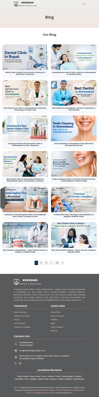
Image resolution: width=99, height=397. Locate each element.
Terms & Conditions (34, 393)
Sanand (53, 379)
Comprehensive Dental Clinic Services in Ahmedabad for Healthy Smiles (74, 73)
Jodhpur (50, 376)
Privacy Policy (49, 393)
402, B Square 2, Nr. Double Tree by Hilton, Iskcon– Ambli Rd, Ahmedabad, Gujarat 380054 (44, 357)
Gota (43, 376)
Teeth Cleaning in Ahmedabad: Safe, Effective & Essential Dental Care (74, 144)
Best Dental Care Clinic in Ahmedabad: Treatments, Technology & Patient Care (25, 109)
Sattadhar (19, 379)
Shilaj (40, 379)
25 (57, 263)
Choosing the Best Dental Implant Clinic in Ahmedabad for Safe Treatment (25, 144)
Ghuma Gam (34, 376)
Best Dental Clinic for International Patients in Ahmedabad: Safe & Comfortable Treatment (25, 180)
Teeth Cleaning (20, 312)
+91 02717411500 (26, 345)
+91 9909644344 (26, 342)
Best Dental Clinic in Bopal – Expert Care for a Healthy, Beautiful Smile (74, 251)
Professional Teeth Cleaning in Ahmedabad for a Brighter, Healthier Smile (74, 216)
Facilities (54, 319)
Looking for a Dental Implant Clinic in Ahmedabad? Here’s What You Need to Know (25, 216)
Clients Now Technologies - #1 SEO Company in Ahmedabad (58, 390)
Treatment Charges (22, 327)
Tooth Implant (19, 323)
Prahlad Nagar (67, 376)
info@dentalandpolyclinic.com (32, 350)
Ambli (19, 376)
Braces (16, 319)
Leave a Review (57, 327)
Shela (46, 379)
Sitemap (54, 331)
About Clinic (55, 312)
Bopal (25, 376)
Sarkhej (78, 376)
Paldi (58, 376)
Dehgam (68, 379)
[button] (83, 4)
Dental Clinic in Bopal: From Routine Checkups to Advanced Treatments (25, 73)
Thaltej (60, 379)
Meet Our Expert (57, 316)
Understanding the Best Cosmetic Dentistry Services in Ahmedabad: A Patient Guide (74, 180)
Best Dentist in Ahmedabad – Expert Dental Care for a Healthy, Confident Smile (25, 251)
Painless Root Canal (22, 316)
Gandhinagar (78, 379)
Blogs (53, 323)
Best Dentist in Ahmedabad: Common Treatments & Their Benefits (73, 109)
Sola (26, 379)
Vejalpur (33, 379)
